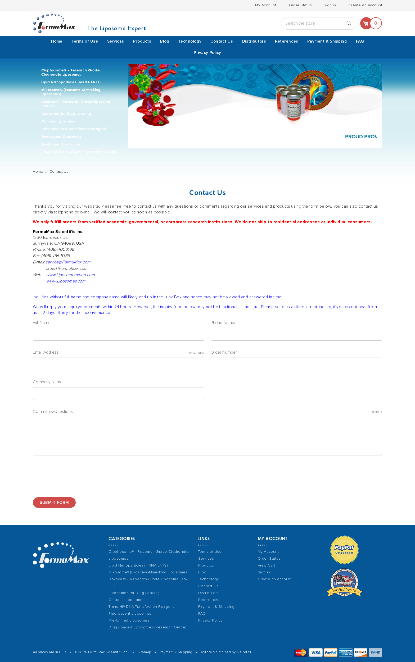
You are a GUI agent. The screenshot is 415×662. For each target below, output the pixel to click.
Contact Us (221, 41)
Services (115, 41)
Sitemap (144, 652)
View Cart (266, 565)
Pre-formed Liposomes (61, 144)
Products (142, 41)
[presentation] (73, 474)
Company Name (47, 382)
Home (56, 41)
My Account (265, 5)
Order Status (300, 5)
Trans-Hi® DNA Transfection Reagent (73, 129)
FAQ (360, 41)
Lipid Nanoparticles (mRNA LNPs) (71, 82)
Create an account (365, 5)
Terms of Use (84, 41)
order (66, 268)
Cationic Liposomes (58, 121)
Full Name (42, 323)
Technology (190, 41)
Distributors (254, 41)
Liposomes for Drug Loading (66, 113)
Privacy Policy (207, 53)
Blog (164, 41)
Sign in (330, 5)
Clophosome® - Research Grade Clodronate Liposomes (70, 72)
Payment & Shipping (327, 41)
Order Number (224, 352)
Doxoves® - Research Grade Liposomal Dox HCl (76, 103)
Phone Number (224, 323)
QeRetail (244, 652)
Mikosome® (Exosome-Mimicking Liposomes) (71, 92)
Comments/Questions (207, 411)
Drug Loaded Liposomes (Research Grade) (79, 152)
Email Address (118, 352)
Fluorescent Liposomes (61, 136)
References (286, 41)
